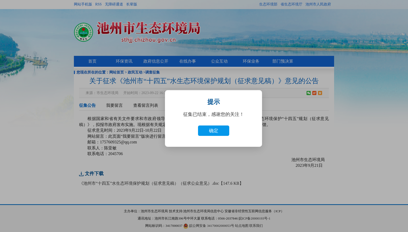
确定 (213, 130)
